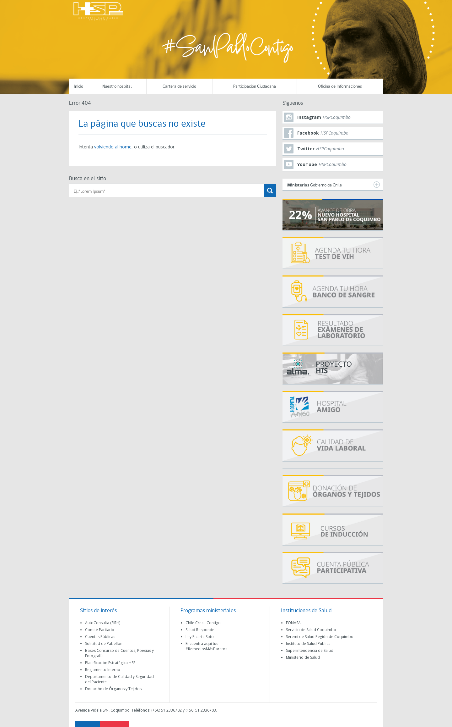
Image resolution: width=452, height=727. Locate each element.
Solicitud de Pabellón (103, 643)
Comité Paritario (99, 629)
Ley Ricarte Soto (200, 636)
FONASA (293, 622)
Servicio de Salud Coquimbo (311, 629)
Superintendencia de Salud (309, 650)
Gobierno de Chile (333, 184)
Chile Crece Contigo (203, 622)
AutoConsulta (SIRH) (102, 622)
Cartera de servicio (179, 86)
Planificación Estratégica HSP (110, 662)
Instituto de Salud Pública (308, 643)
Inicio (78, 86)
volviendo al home (113, 147)
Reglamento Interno (102, 669)
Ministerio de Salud (303, 657)
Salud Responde (200, 629)
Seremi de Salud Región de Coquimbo (319, 636)
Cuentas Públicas (100, 636)
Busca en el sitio (87, 179)
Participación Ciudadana (254, 86)
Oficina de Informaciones (340, 86)
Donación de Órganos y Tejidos (113, 688)
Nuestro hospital (117, 86)
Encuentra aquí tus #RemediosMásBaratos (206, 646)
